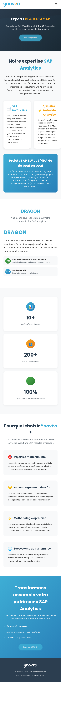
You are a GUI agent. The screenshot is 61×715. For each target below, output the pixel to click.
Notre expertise (30, 38)
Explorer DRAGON (30, 647)
